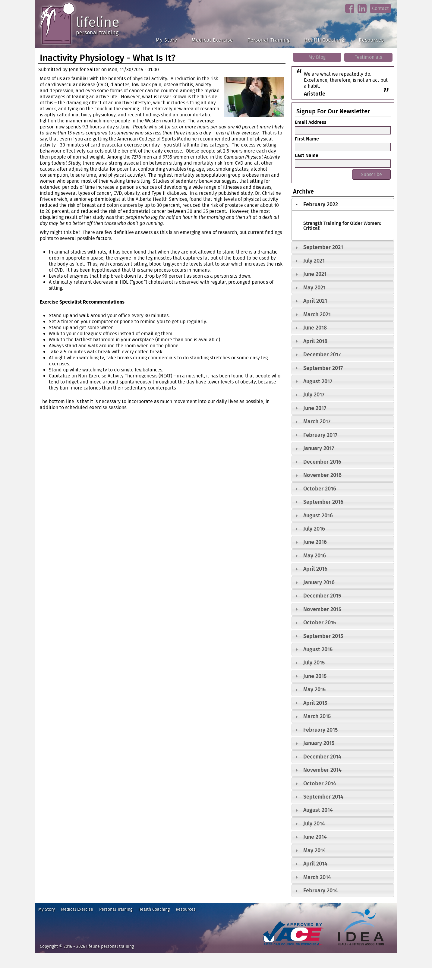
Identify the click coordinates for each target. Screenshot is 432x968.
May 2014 (314, 850)
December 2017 (322, 354)
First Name (307, 138)
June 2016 (315, 542)
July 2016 (314, 529)
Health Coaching (324, 39)
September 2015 (323, 636)
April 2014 (315, 863)
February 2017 (320, 435)
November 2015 (322, 609)
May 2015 (314, 689)
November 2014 (322, 770)
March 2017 (316, 421)
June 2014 (315, 837)
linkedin (362, 13)
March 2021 (317, 314)
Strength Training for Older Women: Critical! (342, 225)
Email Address (310, 122)
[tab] (343, 204)
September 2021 (323, 247)
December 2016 (322, 462)
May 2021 (314, 287)
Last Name (306, 155)
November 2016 (322, 475)
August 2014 (318, 810)
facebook (349, 13)
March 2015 (317, 716)
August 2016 (318, 515)
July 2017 (313, 394)
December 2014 (322, 756)
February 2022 (320, 204)
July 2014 (314, 823)
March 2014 (317, 877)
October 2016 (319, 488)
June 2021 (314, 274)
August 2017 (317, 381)
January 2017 (318, 448)
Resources (371, 39)
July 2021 (314, 261)
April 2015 (315, 703)
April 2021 (315, 301)
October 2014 (319, 783)
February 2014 (320, 890)
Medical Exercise (212, 39)
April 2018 (315, 341)
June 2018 (315, 327)
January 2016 (319, 582)
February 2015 (320, 730)
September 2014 (323, 797)
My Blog (317, 57)
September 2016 (323, 502)
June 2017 (314, 408)
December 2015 (322, 595)
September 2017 (323, 368)
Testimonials (368, 57)
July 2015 (314, 662)
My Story (166, 39)
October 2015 (319, 622)
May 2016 (314, 555)
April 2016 (315, 569)
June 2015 (314, 676)
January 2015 (318, 743)
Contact (380, 8)
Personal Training (269, 39)
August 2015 (318, 649)
